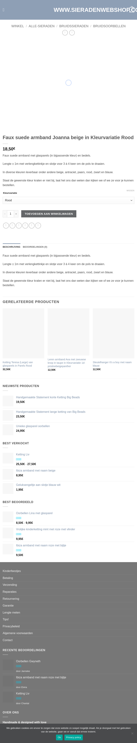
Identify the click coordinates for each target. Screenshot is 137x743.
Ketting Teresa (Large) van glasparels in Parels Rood (18, 364)
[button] (5, 9)
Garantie (8, 605)
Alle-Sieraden (42, 26)
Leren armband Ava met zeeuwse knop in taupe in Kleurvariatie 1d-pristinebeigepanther (67, 362)
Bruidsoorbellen (109, 26)
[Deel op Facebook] (12, 226)
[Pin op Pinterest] (32, 226)
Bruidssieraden (73, 26)
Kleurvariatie (10, 193)
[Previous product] (72, 32)
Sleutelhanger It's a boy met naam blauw (112, 364)
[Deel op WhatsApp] (6, 226)
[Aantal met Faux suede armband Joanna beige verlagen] (5, 213)
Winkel (17, 26)
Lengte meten (11, 612)
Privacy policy (73, 737)
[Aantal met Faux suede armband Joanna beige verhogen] (16, 213)
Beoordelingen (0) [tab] (35, 247)
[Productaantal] (10, 213)
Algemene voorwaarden (18, 633)
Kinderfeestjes (12, 571)
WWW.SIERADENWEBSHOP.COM (68, 10)
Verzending (10, 584)
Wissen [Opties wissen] (130, 190)
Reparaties (9, 591)
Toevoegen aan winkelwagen (49, 213)
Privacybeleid (11, 626)
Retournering (11, 598)
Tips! (6, 619)
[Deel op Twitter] (19, 226)
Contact (7, 640)
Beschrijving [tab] (11, 247)
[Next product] (65, 32)
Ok (59, 737)
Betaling (8, 578)
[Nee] (132, 734)
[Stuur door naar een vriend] (25, 226)
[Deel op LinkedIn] (38, 226)
